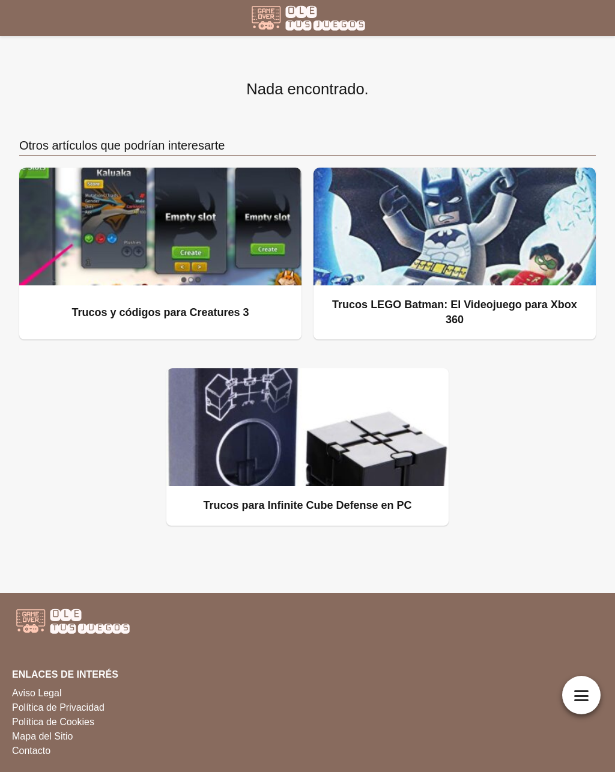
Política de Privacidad (58, 707)
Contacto (31, 751)
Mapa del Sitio (42, 736)
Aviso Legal (36, 693)
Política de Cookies (53, 722)
